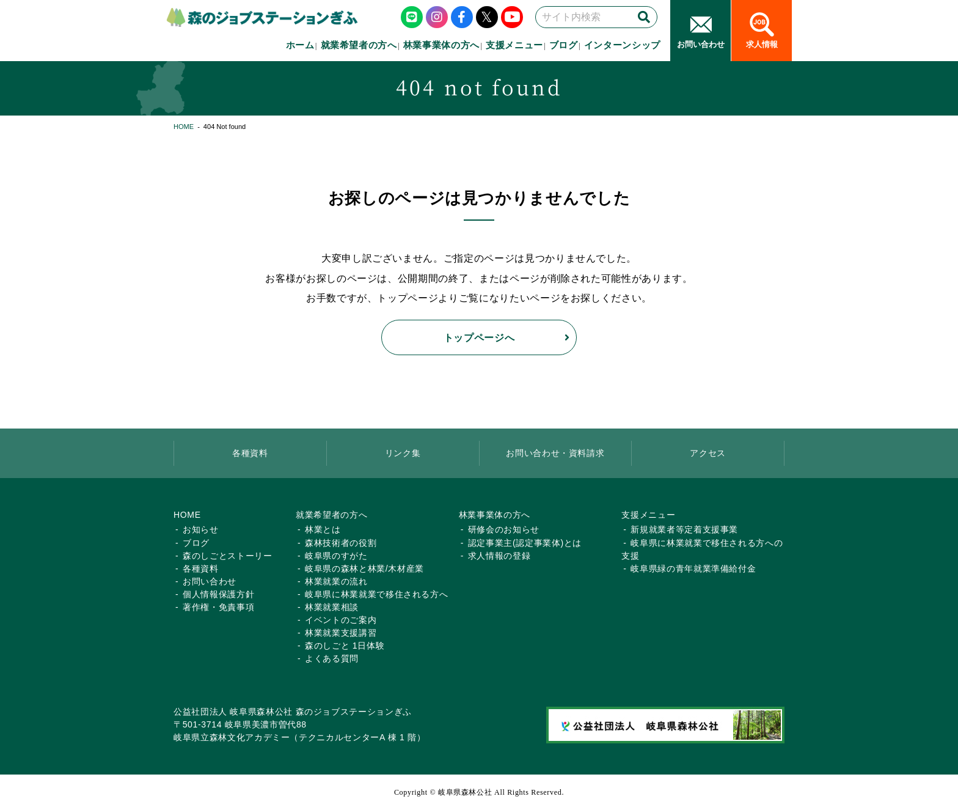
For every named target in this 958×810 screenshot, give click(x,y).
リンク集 (403, 453)
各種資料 (250, 453)
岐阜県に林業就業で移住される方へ (376, 594)
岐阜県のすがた (336, 556)
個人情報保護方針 (218, 594)
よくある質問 (332, 658)
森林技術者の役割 (340, 543)
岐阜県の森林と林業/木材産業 (364, 568)
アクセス (708, 453)
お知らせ (201, 529)
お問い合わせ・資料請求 (555, 453)
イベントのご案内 (340, 620)
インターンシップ (622, 45)
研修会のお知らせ (503, 529)
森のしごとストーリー (227, 556)
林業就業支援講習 (340, 633)
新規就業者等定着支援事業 (684, 529)
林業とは (323, 529)
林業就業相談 (332, 607)
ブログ (563, 45)
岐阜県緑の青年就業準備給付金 (693, 568)
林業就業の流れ (336, 581)
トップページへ (479, 337)
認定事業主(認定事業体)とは (525, 543)
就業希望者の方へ (359, 45)
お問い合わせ (209, 581)
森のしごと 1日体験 (344, 645)
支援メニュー (514, 45)
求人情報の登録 (499, 556)
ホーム (300, 45)
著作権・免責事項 (218, 607)
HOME (184, 126)
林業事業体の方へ (441, 45)
